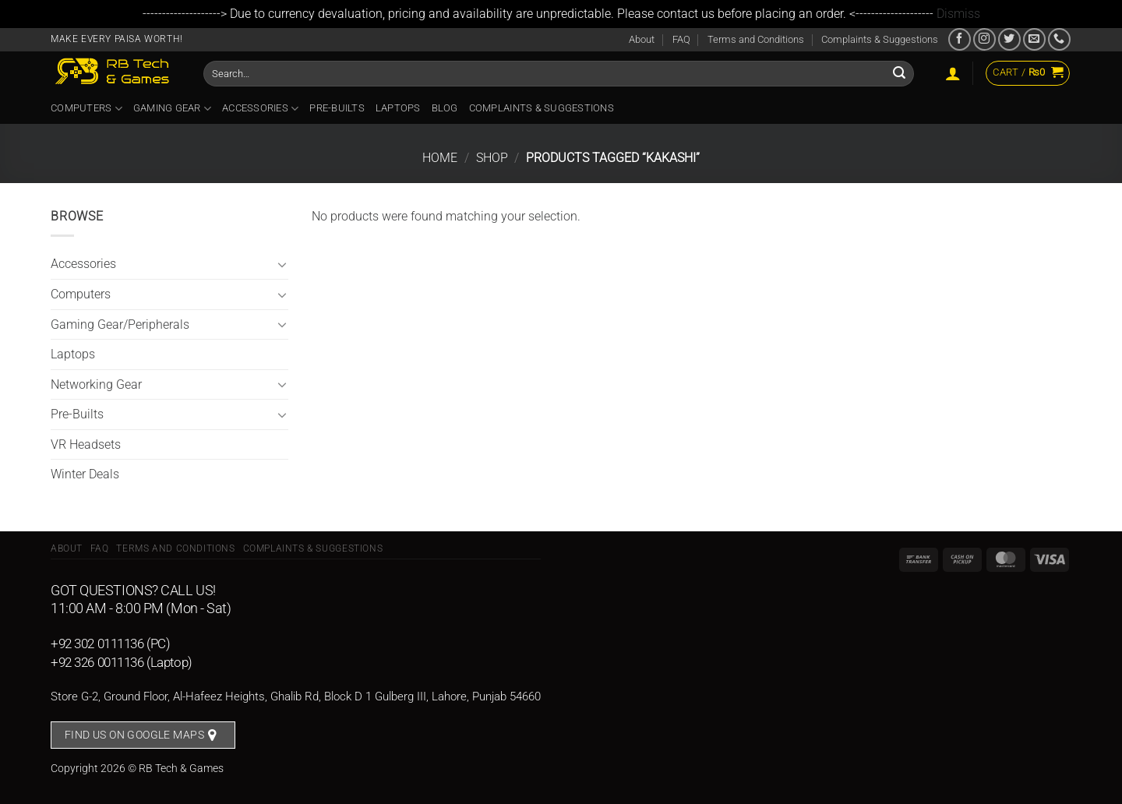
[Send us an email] (1034, 39)
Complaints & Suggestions (879, 39)
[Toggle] (282, 264)
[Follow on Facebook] (959, 39)
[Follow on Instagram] (984, 39)
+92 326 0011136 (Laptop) (121, 662)
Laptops (398, 108)
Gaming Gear (172, 108)
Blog (445, 108)
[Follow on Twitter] (1009, 39)
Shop (492, 157)
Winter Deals (85, 474)
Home (439, 157)
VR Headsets (86, 444)
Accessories (260, 108)
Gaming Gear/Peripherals (120, 324)
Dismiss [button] (958, 13)
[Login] (953, 73)
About (641, 39)
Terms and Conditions (755, 39)
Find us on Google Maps (134, 734)
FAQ (681, 39)
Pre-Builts (337, 108)
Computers (86, 108)
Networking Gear (96, 384)
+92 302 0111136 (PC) (111, 643)
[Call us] (1059, 39)
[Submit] (899, 73)
